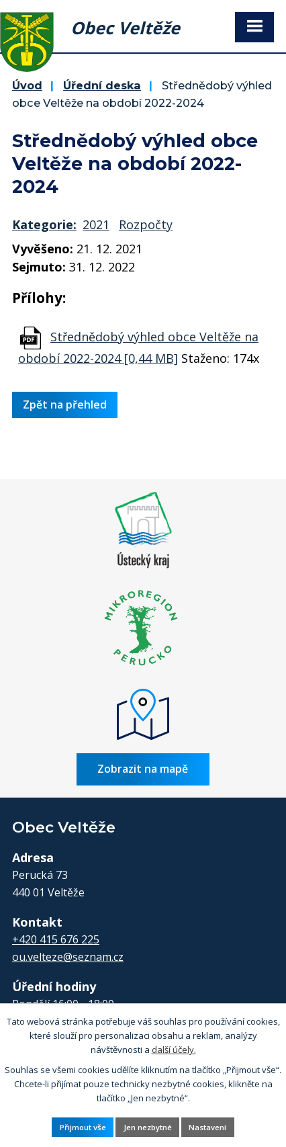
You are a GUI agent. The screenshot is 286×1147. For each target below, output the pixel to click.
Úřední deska (102, 85)
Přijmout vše (83, 1127)
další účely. (174, 1049)
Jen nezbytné (148, 1127)
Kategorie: (44, 224)
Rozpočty (146, 224)
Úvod (27, 85)
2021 (96, 224)
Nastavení (207, 1127)
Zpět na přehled (65, 404)
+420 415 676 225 (55, 939)
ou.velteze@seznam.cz (68, 956)
